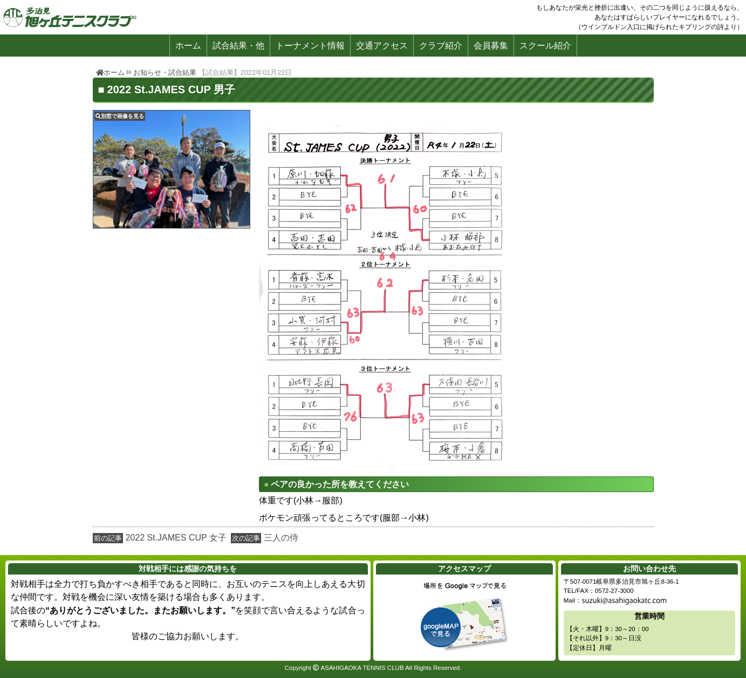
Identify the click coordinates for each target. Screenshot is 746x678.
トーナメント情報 (310, 45)
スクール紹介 (545, 45)
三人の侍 (281, 537)
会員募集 (491, 45)
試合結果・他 (238, 45)
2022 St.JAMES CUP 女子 (176, 537)
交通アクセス (382, 45)
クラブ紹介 (440, 45)
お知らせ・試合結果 (164, 72)
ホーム (188, 45)
